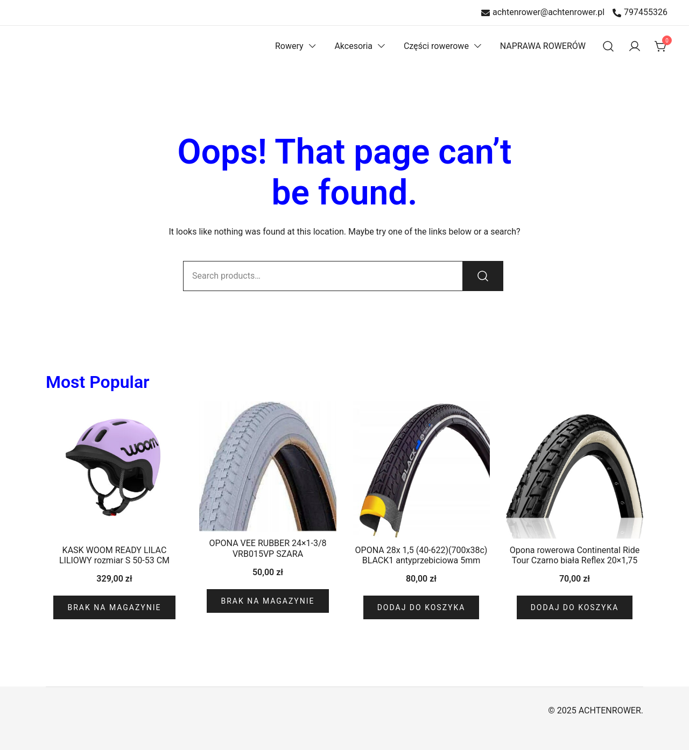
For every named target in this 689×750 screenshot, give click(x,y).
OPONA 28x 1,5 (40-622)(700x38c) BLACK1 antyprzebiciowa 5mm (421, 555)
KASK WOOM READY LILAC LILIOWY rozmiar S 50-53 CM (114, 555)
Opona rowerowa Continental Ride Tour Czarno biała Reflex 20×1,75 (574, 555)
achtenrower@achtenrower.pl (542, 12)
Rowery (289, 46)
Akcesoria (353, 46)
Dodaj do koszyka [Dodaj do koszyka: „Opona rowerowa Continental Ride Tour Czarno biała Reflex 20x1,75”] (575, 607)
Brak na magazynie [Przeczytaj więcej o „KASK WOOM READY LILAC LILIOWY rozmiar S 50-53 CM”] (114, 607)
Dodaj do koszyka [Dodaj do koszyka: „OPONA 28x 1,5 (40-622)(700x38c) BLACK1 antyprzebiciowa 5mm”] (421, 607)
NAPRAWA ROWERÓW (543, 46)
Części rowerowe (436, 46)
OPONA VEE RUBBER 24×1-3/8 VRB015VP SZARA (267, 548)
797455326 (640, 12)
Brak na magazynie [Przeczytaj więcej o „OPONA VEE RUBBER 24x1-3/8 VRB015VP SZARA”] (267, 601)
